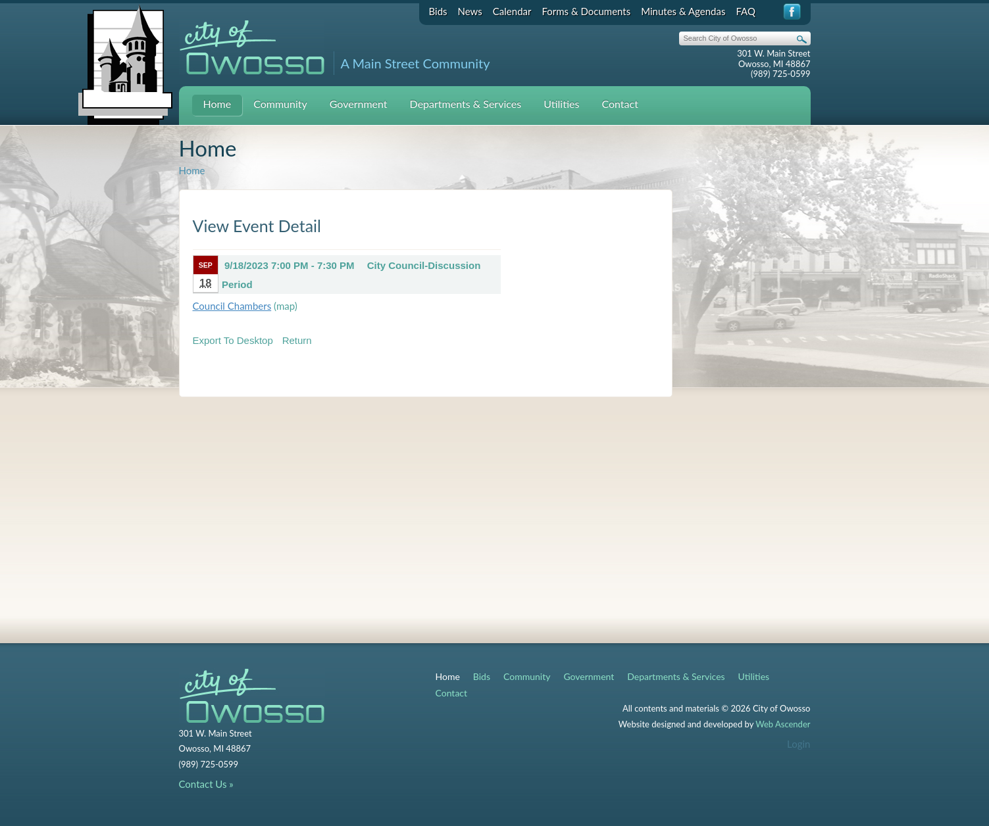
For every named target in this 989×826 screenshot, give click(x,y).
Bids (438, 11)
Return (297, 340)
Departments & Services (466, 103)
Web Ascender (782, 724)
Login (798, 744)
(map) (285, 306)
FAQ (745, 11)
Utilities (561, 103)
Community (280, 103)
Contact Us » (206, 784)
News (470, 11)
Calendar (512, 11)
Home (217, 103)
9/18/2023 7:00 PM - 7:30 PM (289, 265)
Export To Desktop (233, 340)
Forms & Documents (586, 11)
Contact (619, 103)
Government (359, 103)
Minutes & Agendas (683, 11)
